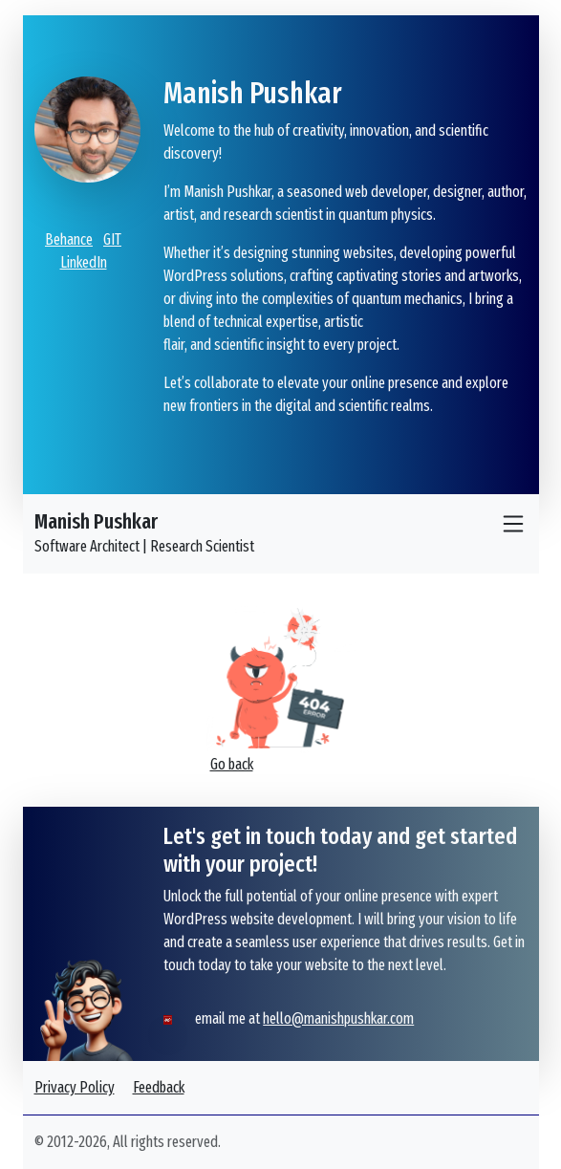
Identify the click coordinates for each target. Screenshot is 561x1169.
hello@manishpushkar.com (338, 1018)
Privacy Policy (74, 1087)
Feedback (158, 1087)
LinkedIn (83, 262)
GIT (112, 239)
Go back (231, 764)
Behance (69, 239)
